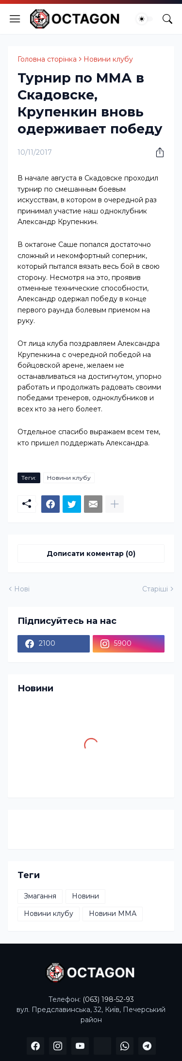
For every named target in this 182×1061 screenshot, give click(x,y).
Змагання (40, 896)
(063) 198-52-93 (108, 999)
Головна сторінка (47, 59)
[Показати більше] (114, 504)
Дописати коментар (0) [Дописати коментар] (91, 553)
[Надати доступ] (156, 152)
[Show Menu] (15, 19)
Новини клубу (108, 59)
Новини (85, 896)
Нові (22, 589)
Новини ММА (112, 913)
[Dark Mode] (144, 19)
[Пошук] (167, 19)
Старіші (155, 589)
